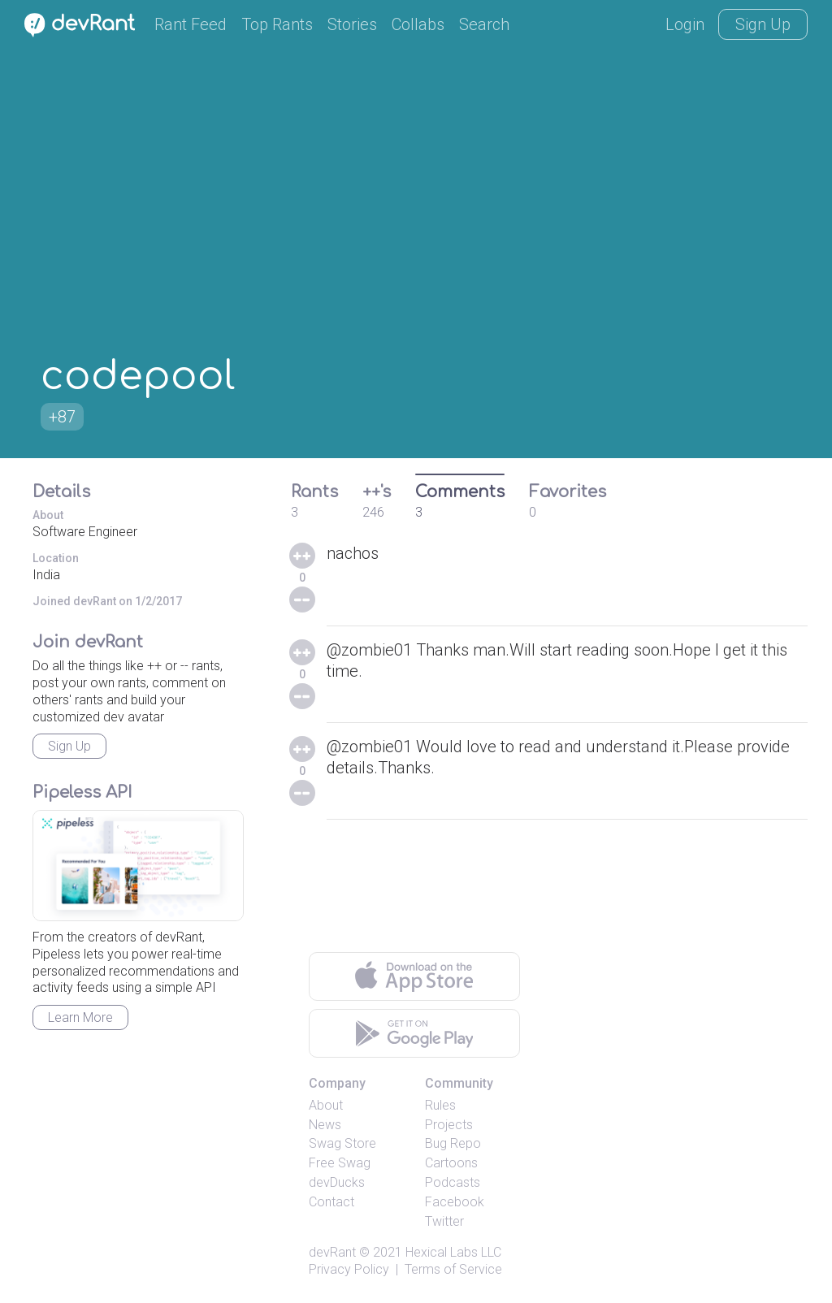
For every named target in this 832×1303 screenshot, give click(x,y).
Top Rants (277, 24)
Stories (352, 24)
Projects (449, 1124)
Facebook (454, 1202)
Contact (331, 1202)
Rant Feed (190, 24)
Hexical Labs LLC (453, 1252)
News (325, 1124)
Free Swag (339, 1163)
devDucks (337, 1182)
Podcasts (452, 1182)
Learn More (80, 1017)
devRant (332, 1252)
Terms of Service (453, 1269)
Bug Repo (453, 1143)
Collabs (418, 24)
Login (684, 24)
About (326, 1105)
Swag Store (342, 1143)
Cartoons (451, 1163)
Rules (440, 1105)
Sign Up (763, 24)
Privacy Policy (349, 1269)
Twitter (444, 1221)
